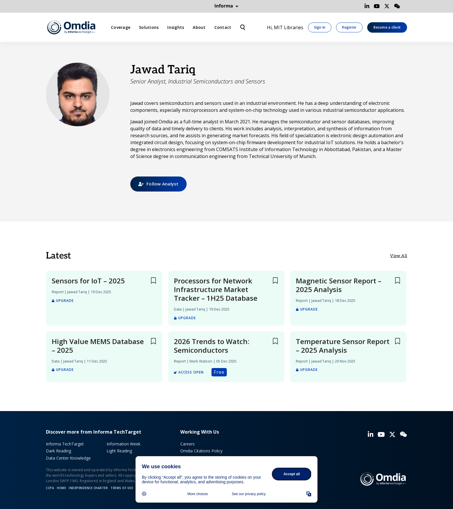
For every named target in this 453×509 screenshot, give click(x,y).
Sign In (320, 27)
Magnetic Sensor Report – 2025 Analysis (338, 285)
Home (61, 488)
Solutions (149, 27)
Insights (175, 27)
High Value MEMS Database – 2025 (98, 345)
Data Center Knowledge (68, 458)
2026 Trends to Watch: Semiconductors (211, 345)
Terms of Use (122, 488)
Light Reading (119, 451)
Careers (187, 444)
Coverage (120, 27)
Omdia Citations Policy (201, 451)
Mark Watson (201, 361)
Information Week (123, 444)
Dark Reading (58, 451)
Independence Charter (88, 488)
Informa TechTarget (65, 444)
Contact (222, 27)
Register (349, 27)
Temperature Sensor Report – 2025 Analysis (342, 345)
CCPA (50, 488)
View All (398, 255)
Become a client (387, 27)
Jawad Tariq (77, 291)
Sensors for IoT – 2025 (88, 280)
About (199, 27)
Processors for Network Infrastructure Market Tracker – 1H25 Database (215, 289)
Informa (226, 6)
